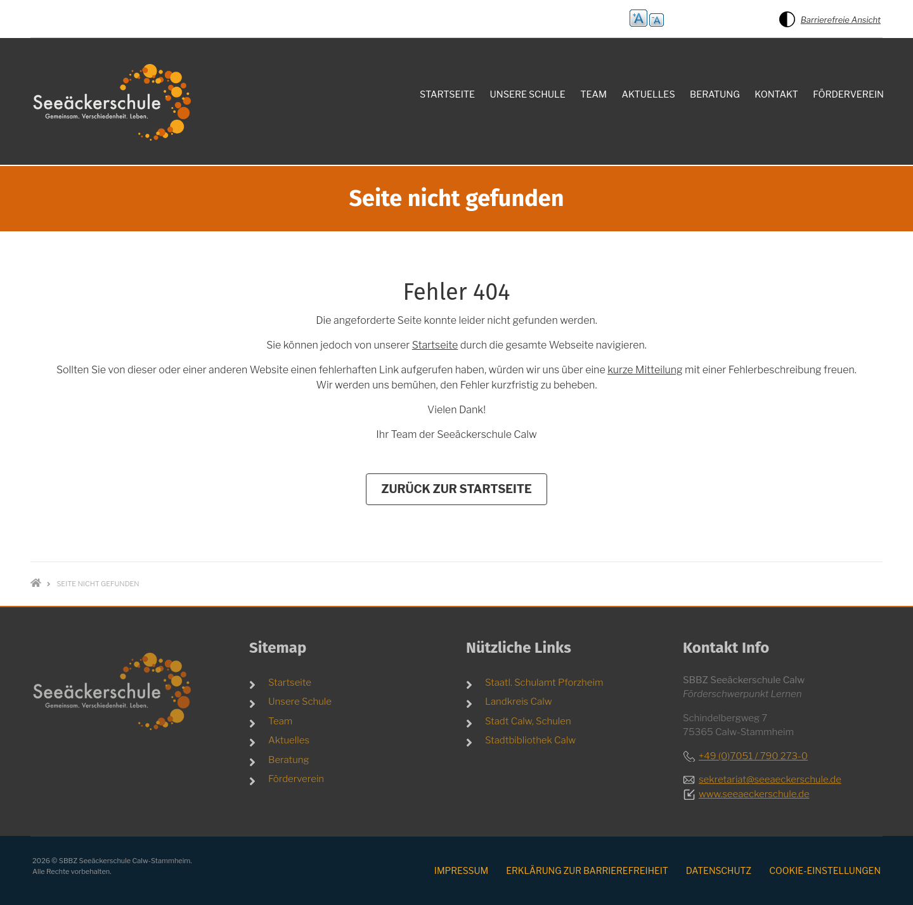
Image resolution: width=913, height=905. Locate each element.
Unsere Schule (300, 701)
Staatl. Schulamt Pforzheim (544, 682)
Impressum (461, 870)
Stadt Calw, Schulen (528, 721)
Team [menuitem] (593, 94)
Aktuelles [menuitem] (648, 94)
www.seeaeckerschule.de (754, 794)
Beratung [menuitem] (715, 94)
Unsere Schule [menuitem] (528, 94)
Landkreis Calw (518, 701)
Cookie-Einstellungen (825, 870)
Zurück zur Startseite (456, 489)
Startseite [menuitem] (447, 94)
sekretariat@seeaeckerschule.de (770, 779)
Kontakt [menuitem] (776, 94)
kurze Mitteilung (644, 370)
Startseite (435, 345)
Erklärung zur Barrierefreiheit (587, 870)
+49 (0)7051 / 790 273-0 (753, 756)
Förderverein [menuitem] (848, 94)
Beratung (288, 760)
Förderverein (296, 779)
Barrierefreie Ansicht (841, 20)
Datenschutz (718, 870)
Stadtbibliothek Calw (530, 740)
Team (280, 721)
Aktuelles (288, 740)
